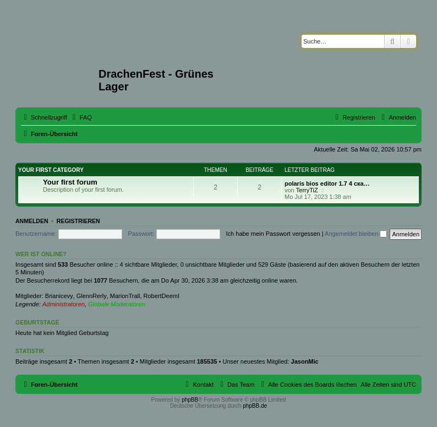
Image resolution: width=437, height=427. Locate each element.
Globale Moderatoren (116, 304)
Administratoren (63, 304)
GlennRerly (92, 296)
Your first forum (70, 182)
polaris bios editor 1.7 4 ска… (327, 183)
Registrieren (78, 221)
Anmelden (31, 221)
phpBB (190, 400)
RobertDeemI (161, 296)
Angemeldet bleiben (356, 233)
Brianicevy (59, 296)
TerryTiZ (307, 190)
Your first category (51, 170)
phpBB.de (255, 406)
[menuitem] (81, 117)
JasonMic (305, 361)
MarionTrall (125, 296)
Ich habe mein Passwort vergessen (273, 233)
